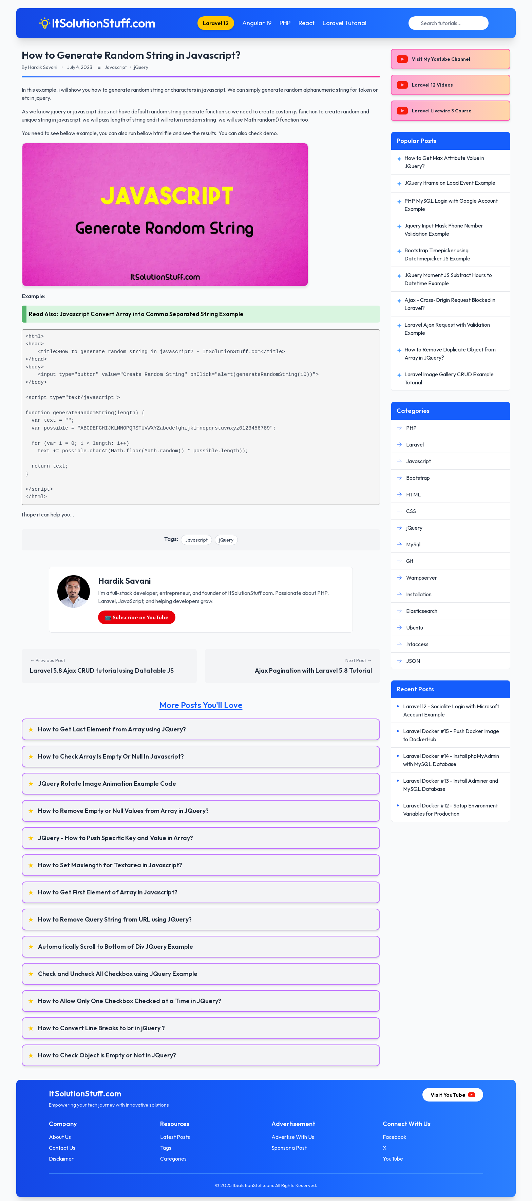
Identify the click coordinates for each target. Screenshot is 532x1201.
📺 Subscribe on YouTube (137, 617)
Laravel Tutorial (344, 23)
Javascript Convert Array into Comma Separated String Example (152, 313)
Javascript (196, 540)
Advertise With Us (292, 1136)
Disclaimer (61, 1158)
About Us (60, 1136)
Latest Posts (175, 1136)
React (307, 23)
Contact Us (62, 1147)
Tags (165, 1147)
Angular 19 (256, 23)
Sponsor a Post (289, 1147)
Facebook (394, 1136)
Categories (173, 1158)
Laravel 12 (216, 23)
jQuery (226, 540)
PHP (285, 23)
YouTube (393, 1158)
